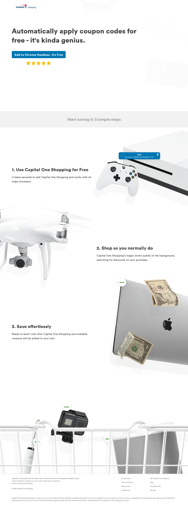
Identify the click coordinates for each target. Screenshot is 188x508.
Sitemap (153, 490)
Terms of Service (127, 482)
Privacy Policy (126, 478)
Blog (151, 482)
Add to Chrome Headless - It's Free (38, 55)
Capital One (125, 490)
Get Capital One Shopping (159, 478)
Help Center (125, 486)
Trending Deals (155, 486)
